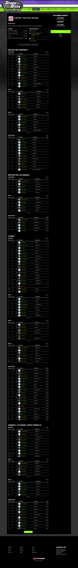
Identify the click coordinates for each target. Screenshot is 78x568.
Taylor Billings (24, 269)
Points (42, 9)
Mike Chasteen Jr (25, 64)
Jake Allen (23, 247)
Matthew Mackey (24, 431)
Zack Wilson (24, 447)
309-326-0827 (32, 30)
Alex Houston (24, 275)
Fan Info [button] (55, 9)
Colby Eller (23, 184)
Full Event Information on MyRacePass (28, 44)
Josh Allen (23, 56)
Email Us (32, 38)
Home (29, 9)
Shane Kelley (24, 272)
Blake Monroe (24, 280)
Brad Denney (24, 192)
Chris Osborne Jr (25, 83)
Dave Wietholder (24, 58)
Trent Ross (23, 250)
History (21, 548)
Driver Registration (61, 31)
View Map (33, 36)
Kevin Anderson (24, 256)
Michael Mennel (24, 78)
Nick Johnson (24, 456)
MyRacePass (34, 552)
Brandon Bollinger (25, 245)
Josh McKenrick (24, 253)
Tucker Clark (24, 439)
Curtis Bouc (23, 264)
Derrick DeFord (24, 453)
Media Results (28, 531)
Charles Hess (24, 61)
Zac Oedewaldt (24, 67)
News (33, 547)
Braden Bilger (24, 189)
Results (9, 548)
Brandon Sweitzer (25, 181)
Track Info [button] (72, 9)
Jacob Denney (24, 288)
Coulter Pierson (24, 267)
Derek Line (23, 278)
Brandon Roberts (25, 72)
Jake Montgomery (25, 258)
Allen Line (23, 286)
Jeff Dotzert (23, 186)
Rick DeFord (24, 450)
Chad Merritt (24, 261)
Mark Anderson (24, 86)
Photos (33, 548)
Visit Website (32, 40)
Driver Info (10, 552)
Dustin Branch (24, 283)
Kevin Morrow (24, 242)
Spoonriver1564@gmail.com (61, 554)
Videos (33, 550)
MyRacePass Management (39, 560)
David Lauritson (24, 442)
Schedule (36, 9)
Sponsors (22, 550)
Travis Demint (24, 434)
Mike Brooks (24, 69)
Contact (21, 547)
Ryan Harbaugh (24, 445)
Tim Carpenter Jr (24, 80)
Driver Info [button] (63, 9)
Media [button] (48, 9)
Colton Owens (24, 291)
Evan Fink (23, 75)
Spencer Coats (24, 436)
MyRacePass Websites (39, 558)
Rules (21, 552)
